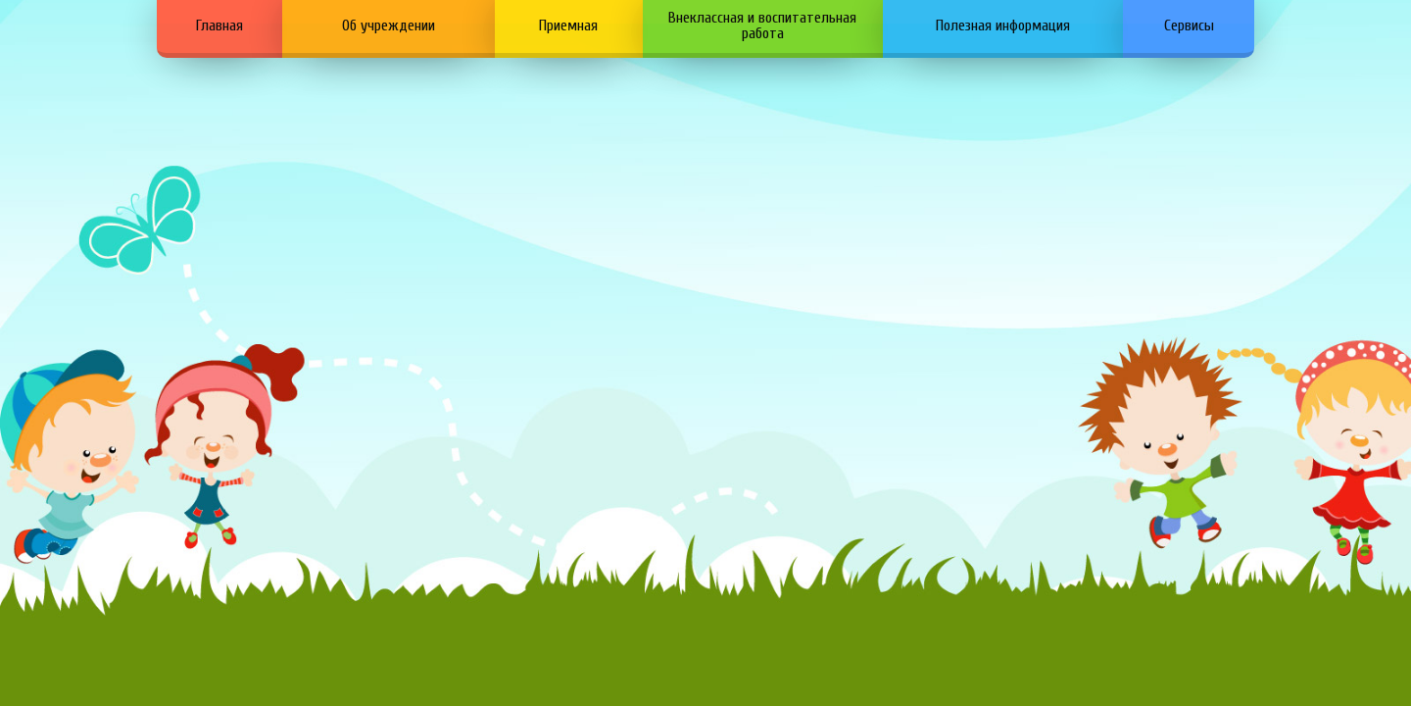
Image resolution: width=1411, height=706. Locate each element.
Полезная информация (1003, 25)
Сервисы (1189, 25)
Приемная (568, 25)
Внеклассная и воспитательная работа (762, 25)
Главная (219, 25)
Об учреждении (388, 25)
